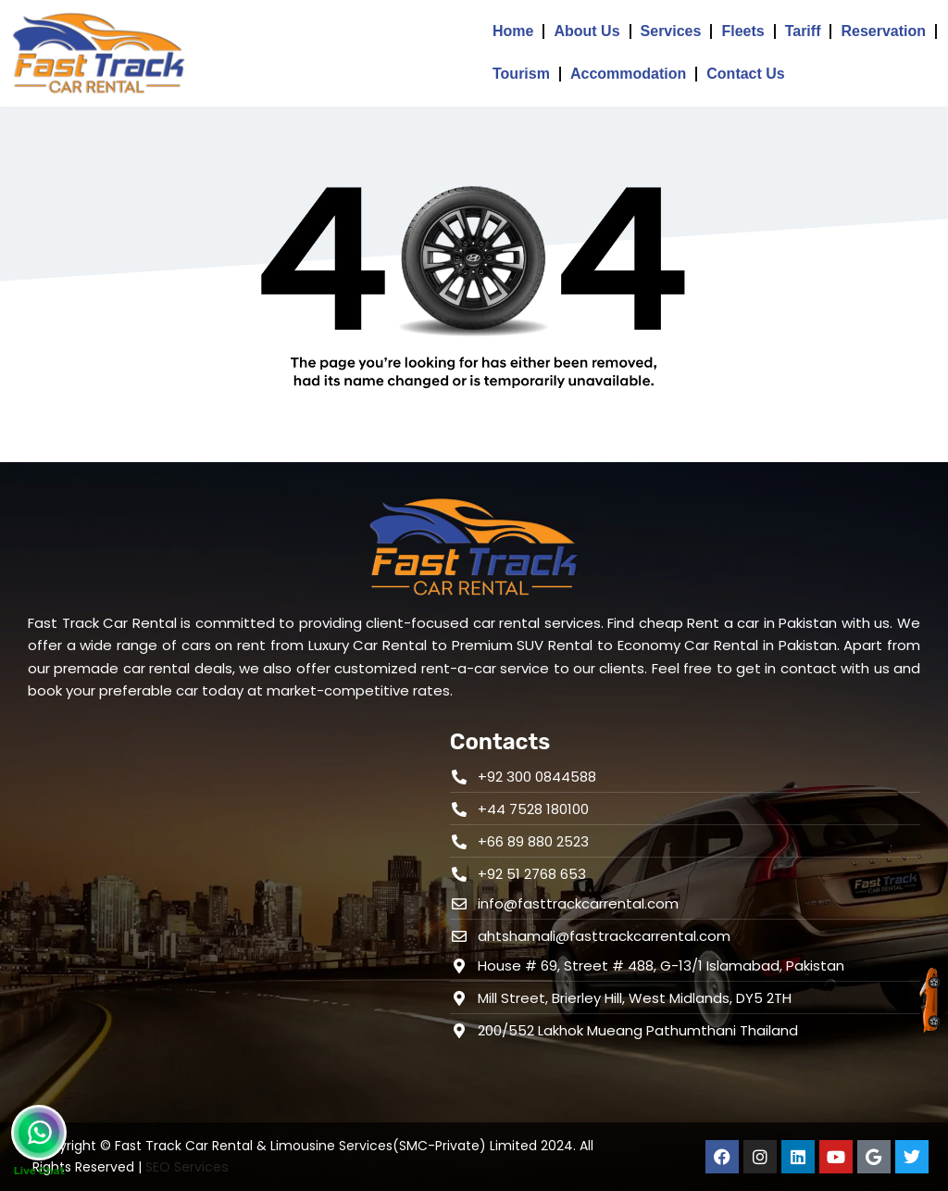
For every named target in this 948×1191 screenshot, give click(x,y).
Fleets (742, 31)
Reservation (883, 31)
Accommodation (628, 73)
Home (513, 31)
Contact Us (745, 73)
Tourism (521, 73)
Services (671, 31)
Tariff (803, 31)
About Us (586, 31)
